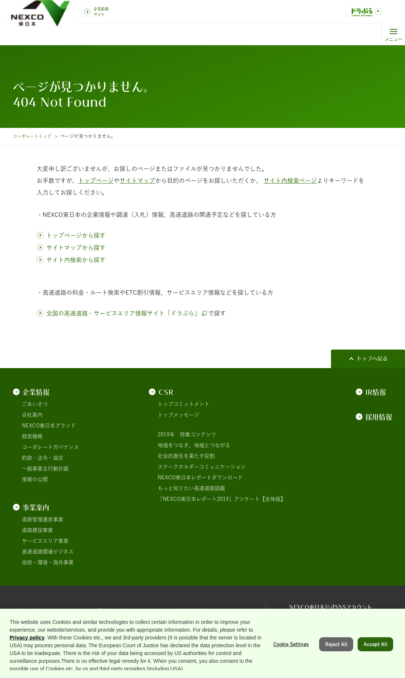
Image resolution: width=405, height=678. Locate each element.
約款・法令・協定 (42, 457)
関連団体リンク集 (118, 610)
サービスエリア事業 (45, 540)
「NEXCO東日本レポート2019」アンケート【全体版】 (222, 499)
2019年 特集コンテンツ (187, 434)
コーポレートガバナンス (50, 447)
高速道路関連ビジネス (48, 551)
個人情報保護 (196, 610)
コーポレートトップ (33, 136)
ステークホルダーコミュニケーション (202, 466)
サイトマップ (28, 629)
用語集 (189, 629)
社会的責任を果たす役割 (186, 456)
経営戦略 (32, 436)
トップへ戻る (372, 358)
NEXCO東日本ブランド (49, 425)
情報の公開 (35, 479)
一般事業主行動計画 (45, 468)
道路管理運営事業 (42, 519)
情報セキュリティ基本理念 (128, 629)
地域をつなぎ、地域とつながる (194, 445)
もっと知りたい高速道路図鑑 (191, 488)
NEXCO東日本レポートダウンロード (200, 477)
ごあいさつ (35, 404)
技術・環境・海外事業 (48, 562)
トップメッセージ (178, 414)
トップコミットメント (184, 404)
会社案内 (32, 414)
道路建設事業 (37, 530)
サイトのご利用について (41, 610)
